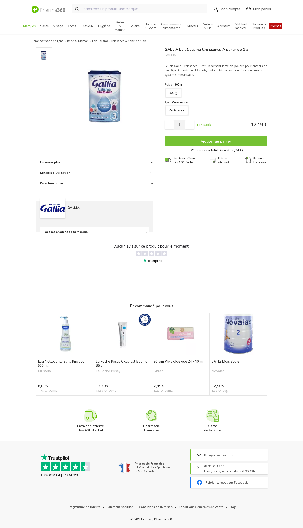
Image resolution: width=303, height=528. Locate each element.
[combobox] (139, 8)
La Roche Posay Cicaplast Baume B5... (121, 363)
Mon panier (258, 9)
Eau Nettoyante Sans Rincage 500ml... (61, 363)
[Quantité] (179, 124)
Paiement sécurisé (119, 507)
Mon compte (230, 9)
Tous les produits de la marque (65, 232)
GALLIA (170, 55)
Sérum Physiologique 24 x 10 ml (178, 361)
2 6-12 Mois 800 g (225, 361)
